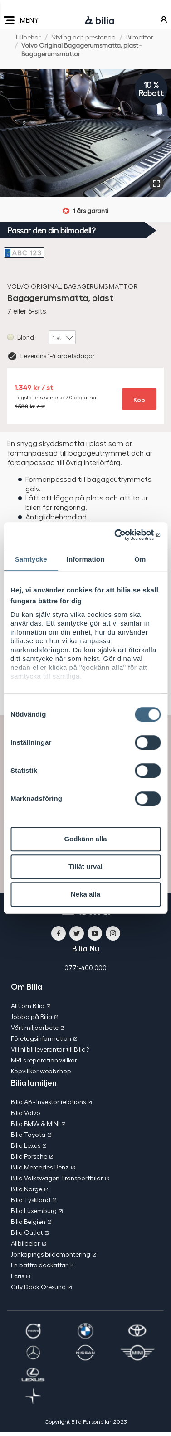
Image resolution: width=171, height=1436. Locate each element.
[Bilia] (99, 20)
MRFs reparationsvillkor (44, 1060)
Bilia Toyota (28, 1134)
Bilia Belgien (28, 1221)
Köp (139, 399)
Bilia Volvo (25, 1112)
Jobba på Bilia (31, 1016)
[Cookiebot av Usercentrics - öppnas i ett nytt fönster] (122, 535)
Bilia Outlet (27, 1232)
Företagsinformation (41, 1038)
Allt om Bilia (27, 1005)
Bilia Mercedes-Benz (40, 1167)
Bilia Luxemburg (34, 1210)
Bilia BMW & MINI (35, 1123)
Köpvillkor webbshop (41, 1071)
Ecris (17, 1276)
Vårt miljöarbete (35, 1027)
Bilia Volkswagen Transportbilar (57, 1178)
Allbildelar (25, 1243)
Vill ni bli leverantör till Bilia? (50, 1049)
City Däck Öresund (38, 1286)
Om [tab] (140, 559)
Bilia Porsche (29, 1156)
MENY (21, 20)
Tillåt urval (85, 866)
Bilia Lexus (25, 1145)
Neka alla (85, 894)
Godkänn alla (85, 839)
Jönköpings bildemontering (50, 1254)
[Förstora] (156, 183)
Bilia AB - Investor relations (48, 1102)
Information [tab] (86, 559)
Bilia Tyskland (30, 1199)
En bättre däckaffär (39, 1265)
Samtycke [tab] (31, 559)
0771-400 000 (85, 967)
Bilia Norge (26, 1189)
